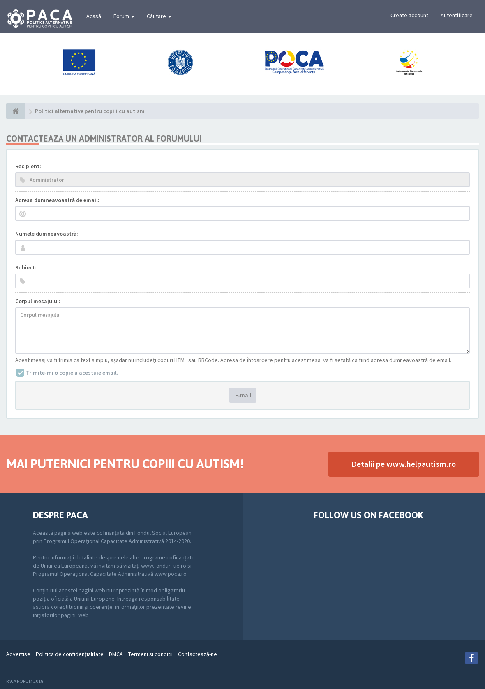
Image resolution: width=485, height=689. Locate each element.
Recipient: (28, 166)
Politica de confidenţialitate (70, 654)
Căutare (159, 16)
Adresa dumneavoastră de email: (57, 200)
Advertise (18, 654)
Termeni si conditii (150, 654)
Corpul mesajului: (37, 301)
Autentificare (457, 15)
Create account (409, 15)
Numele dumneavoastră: (46, 233)
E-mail (243, 395)
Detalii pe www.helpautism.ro (403, 464)
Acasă (93, 16)
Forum (123, 16)
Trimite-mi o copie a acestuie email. (72, 372)
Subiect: (26, 267)
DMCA (116, 654)
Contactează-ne (197, 654)
